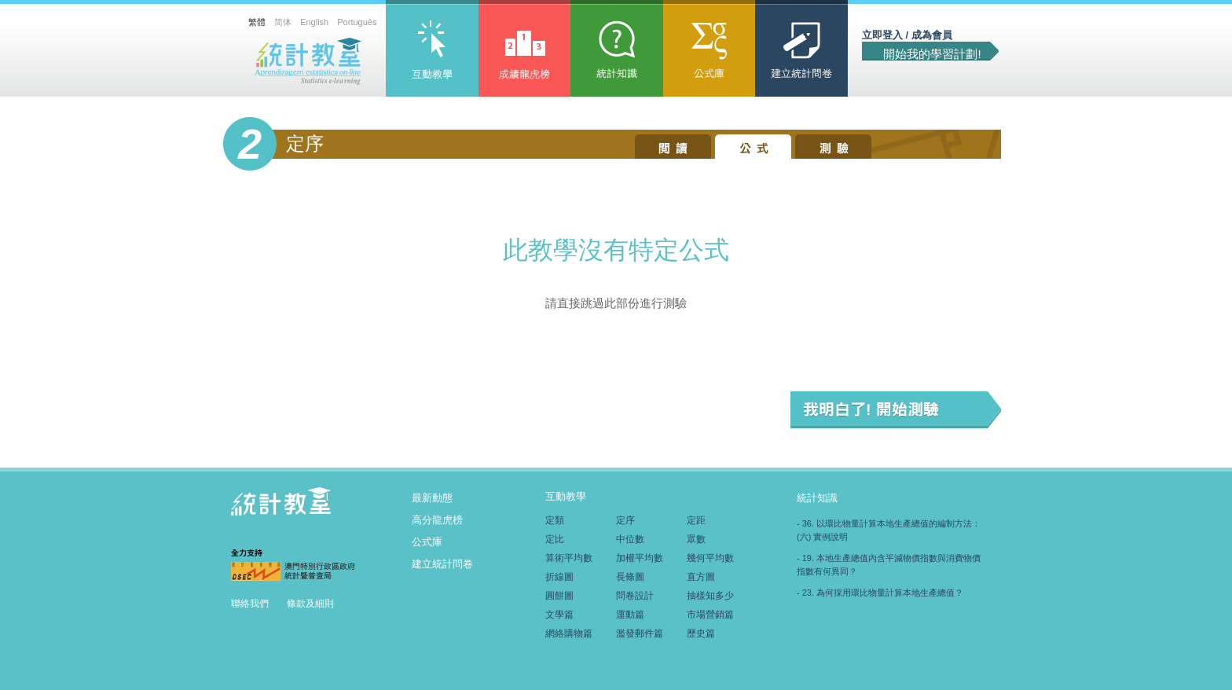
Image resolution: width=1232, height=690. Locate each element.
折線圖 (559, 576)
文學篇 (559, 614)
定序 (625, 520)
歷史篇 (701, 633)
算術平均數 (568, 557)
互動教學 (432, 52)
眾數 (696, 539)
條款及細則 (311, 603)
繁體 (257, 22)
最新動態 (432, 498)
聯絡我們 (251, 603)
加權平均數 (639, 557)
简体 (283, 22)
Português (356, 22)
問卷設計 (635, 595)
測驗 (833, 146)
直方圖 (701, 576)
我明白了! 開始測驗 (895, 409)
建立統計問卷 (801, 52)
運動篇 (630, 614)
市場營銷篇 (710, 614)
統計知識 (616, 52)
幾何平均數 (710, 557)
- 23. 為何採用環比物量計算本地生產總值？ (880, 592)
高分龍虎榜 (524, 52)
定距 (696, 520)
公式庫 (709, 52)
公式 (753, 146)
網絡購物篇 (568, 633)
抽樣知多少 (710, 595)
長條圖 (630, 576)
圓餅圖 (559, 595)
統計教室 (308, 61)
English (314, 22)
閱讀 (673, 146)
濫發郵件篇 (639, 633)
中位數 (630, 539)
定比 (554, 539)
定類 (554, 520)
